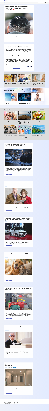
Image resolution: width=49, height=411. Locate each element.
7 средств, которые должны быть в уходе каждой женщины (38, 76)
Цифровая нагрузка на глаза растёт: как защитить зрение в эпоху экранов (10, 88)
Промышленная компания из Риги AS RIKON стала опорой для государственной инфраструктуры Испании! (24, 99)
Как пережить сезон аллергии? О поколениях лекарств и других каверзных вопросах (23, 77)
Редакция (33, 2)
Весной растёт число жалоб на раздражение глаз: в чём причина (37, 88)
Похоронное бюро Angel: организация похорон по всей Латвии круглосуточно (10, 105)
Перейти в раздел (42, 95)
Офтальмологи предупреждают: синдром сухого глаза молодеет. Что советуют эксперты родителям (24, 88)
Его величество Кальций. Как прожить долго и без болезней (10, 99)
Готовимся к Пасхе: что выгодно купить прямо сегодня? (37, 99)
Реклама (35, 2)
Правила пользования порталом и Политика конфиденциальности (11, 371)
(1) (14, 9)
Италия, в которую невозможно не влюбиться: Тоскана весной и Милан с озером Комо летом (38, 105)
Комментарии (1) (16, 68)
